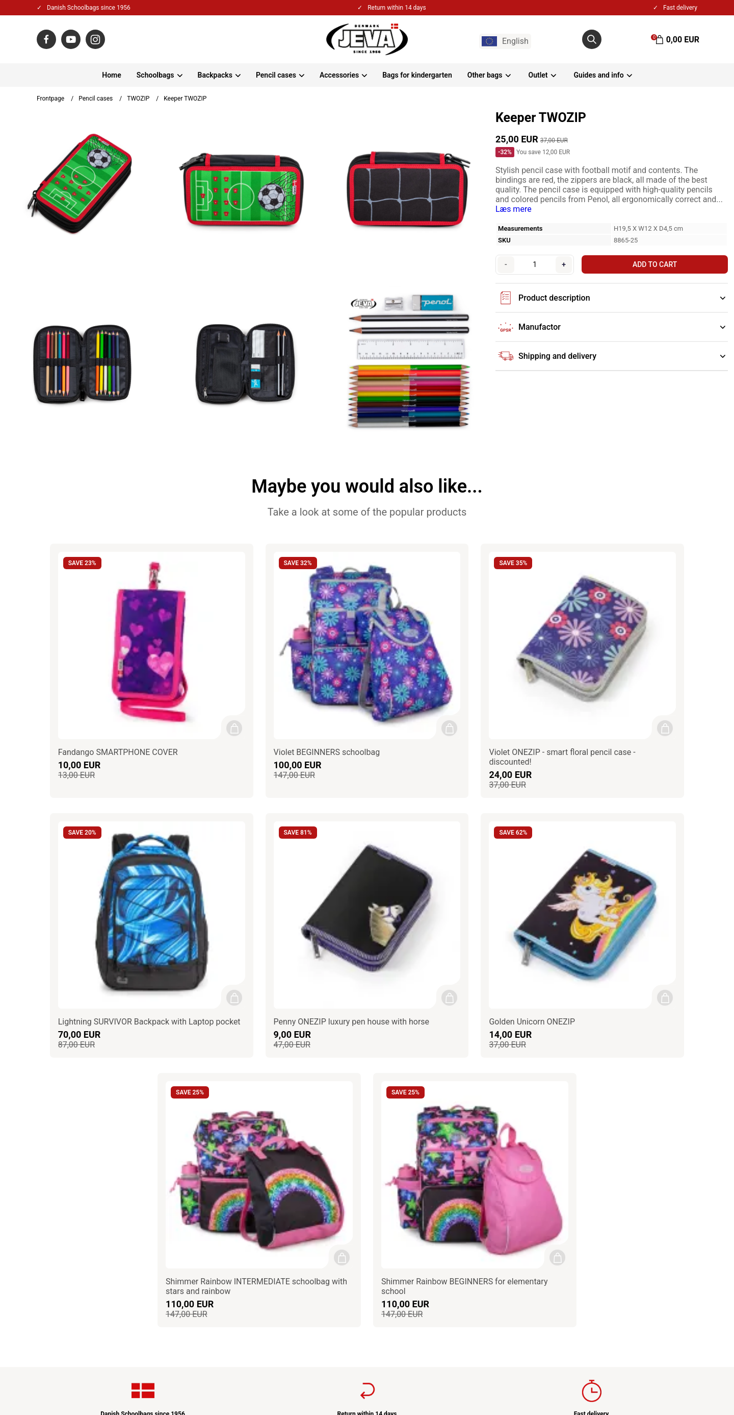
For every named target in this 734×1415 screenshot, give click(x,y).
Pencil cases (276, 75)
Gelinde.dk (683, 1378)
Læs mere (513, 209)
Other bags (485, 75)
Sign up (676, 1201)
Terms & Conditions (296, 1112)
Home (111, 75)
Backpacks (215, 75)
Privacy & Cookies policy (305, 1126)
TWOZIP (138, 98)
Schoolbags (155, 75)
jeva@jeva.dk (79, 1154)
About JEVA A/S (290, 1085)
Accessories (339, 75)
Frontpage (50, 98)
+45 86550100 (77, 1140)
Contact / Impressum (299, 1099)
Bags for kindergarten (417, 75)
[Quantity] (533, 264)
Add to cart (653, 264)
